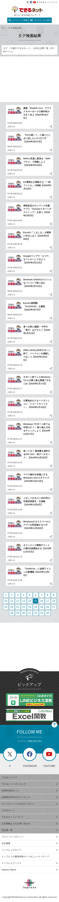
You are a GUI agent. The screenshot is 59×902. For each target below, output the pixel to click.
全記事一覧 (29, 830)
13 (23, 601)
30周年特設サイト (29, 790)
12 (17, 601)
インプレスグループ (29, 850)
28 (11, 613)
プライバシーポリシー (29, 836)
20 (11, 607)
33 (41, 613)
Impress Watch (29, 869)
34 (47, 613)
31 (29, 613)
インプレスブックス (29, 863)
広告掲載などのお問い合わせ (29, 823)
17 (47, 601)
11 (11, 601)
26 (47, 607)
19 (5, 607)
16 (41, 601)
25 (41, 607)
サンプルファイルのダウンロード (29, 803)
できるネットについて (47, 2)
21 (17, 607)
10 (5, 601)
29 (17, 613)
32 (35, 613)
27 (53, 607)
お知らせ (11, 126)
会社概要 (29, 843)
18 (53, 601)
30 (23, 613)
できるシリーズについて (29, 784)
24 (35, 607)
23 (29, 607)
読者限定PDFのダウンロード (29, 797)
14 (29, 601)
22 (23, 607)
